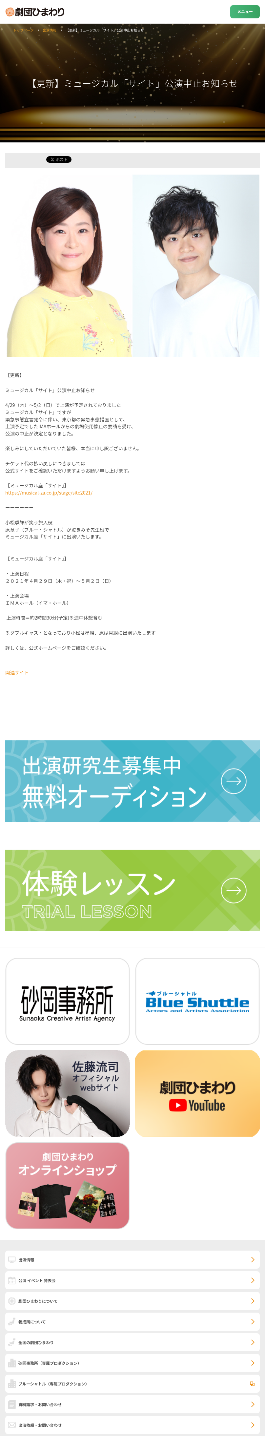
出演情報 (49, 30)
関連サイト (17, 672)
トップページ (23, 30)
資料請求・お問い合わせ (40, 1404)
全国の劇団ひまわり (36, 1342)
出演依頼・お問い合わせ (40, 1425)
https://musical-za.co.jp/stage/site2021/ (48, 492)
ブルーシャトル (53, 1383)
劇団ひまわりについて (38, 1301)
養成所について (32, 1321)
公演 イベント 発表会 (36, 1280)
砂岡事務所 (49, 1363)
